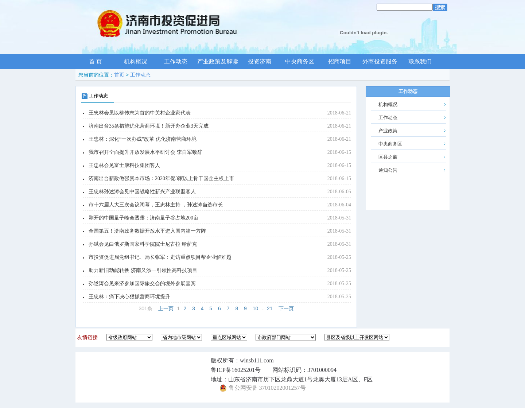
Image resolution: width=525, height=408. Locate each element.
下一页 (286, 308)
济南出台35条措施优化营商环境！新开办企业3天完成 (149, 126)
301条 (145, 308)
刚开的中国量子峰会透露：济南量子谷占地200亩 (143, 218)
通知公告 (387, 170)
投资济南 (259, 61)
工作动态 (175, 61)
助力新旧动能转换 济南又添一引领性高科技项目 (143, 270)
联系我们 (420, 61)
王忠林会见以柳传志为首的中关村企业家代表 (140, 113)
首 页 (95, 61)
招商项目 (339, 61)
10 (255, 308)
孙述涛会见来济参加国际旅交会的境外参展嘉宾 (142, 283)
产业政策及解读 (217, 61)
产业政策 (387, 130)
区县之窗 (387, 157)
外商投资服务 (379, 61)
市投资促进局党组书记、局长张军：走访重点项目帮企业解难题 (160, 257)
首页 (119, 75)
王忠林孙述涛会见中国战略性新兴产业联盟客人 (142, 191)
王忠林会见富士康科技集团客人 (124, 165)
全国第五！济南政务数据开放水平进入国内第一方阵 (147, 231)
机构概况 (135, 61)
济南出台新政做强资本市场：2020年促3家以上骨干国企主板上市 (161, 178)
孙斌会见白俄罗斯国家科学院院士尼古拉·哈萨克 (143, 244)
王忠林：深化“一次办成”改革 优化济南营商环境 (143, 139)
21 (270, 308)
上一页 (166, 308)
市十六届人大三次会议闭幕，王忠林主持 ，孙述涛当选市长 (156, 204)
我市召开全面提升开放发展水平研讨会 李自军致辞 (145, 152)
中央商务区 (299, 61)
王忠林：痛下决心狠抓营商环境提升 (129, 296)
